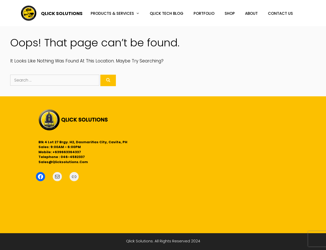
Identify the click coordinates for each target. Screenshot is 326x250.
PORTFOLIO (204, 13)
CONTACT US (280, 13)
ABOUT (251, 13)
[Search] (108, 80)
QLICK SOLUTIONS (62, 13)
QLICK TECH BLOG (166, 13)
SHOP (230, 13)
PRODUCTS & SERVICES (118, 13)
